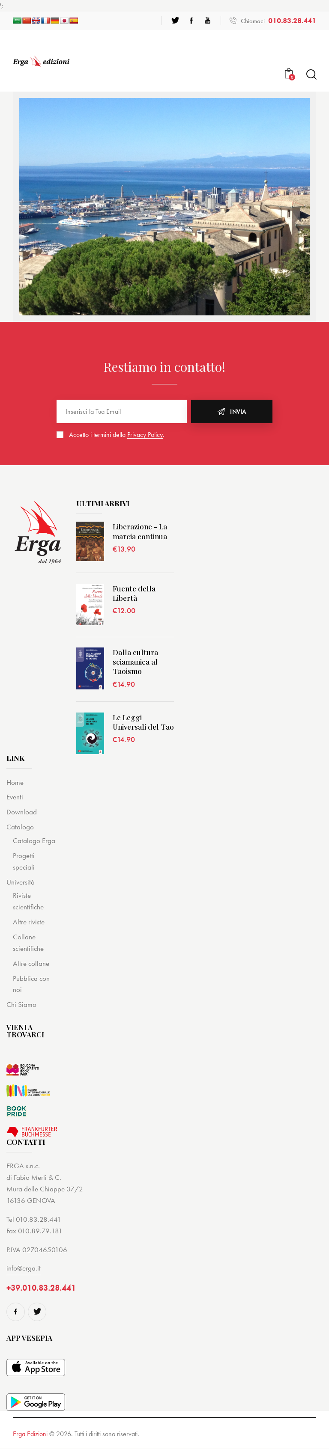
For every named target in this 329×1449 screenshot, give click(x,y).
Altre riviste (29, 921)
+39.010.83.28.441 (41, 1288)
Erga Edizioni (30, 1434)
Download (21, 812)
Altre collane (31, 963)
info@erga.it (23, 1268)
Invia (238, 412)
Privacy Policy (145, 435)
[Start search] (310, 74)
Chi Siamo (21, 1004)
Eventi (14, 797)
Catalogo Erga (34, 840)
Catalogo (20, 826)
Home (15, 782)
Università (20, 882)
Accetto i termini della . (116, 434)
